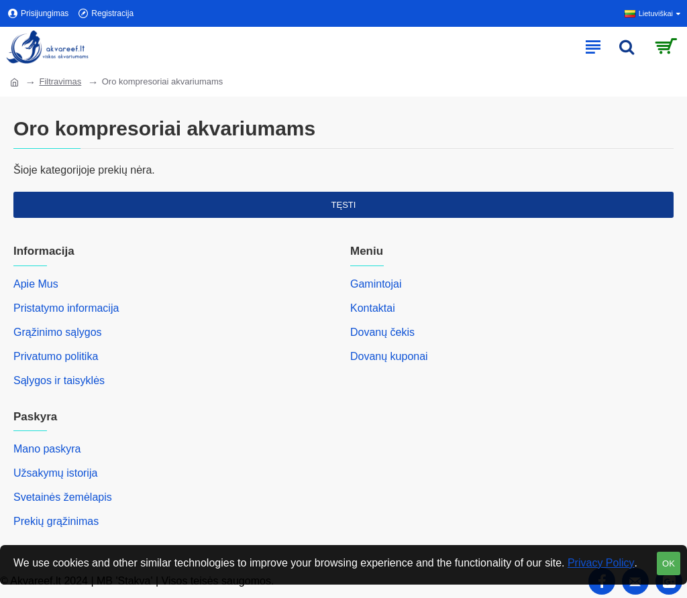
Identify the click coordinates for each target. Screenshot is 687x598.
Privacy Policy (601, 563)
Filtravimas (60, 81)
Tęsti (343, 205)
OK (668, 563)
